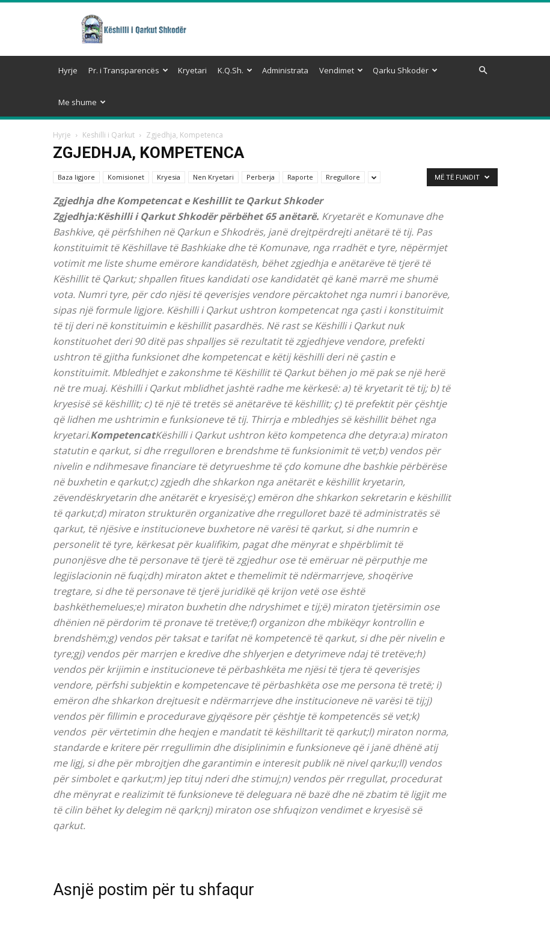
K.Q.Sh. (235, 70)
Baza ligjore (76, 145)
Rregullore (343, 145)
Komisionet (126, 145)
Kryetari (192, 70)
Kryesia (168, 145)
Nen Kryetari (213, 145)
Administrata (285, 70)
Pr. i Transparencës (128, 70)
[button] (483, 70)
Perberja (260, 145)
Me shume (82, 102)
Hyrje (68, 70)
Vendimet (341, 70)
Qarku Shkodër (405, 70)
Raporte (300, 145)
